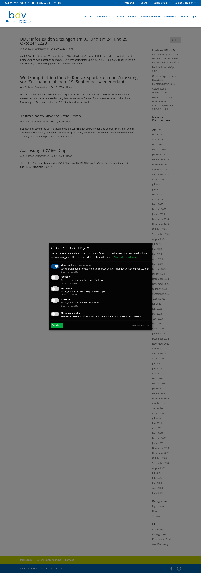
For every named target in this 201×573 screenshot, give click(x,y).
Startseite (87, 17)
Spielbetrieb (160, 3)
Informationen (149, 17)
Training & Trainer (183, 3)
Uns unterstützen (124, 17)
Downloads (170, 17)
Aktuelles (102, 17)
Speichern (57, 325)
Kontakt (185, 17)
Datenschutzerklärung (125, 257)
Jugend (144, 3)
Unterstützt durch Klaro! (140, 325)
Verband (129, 3)
